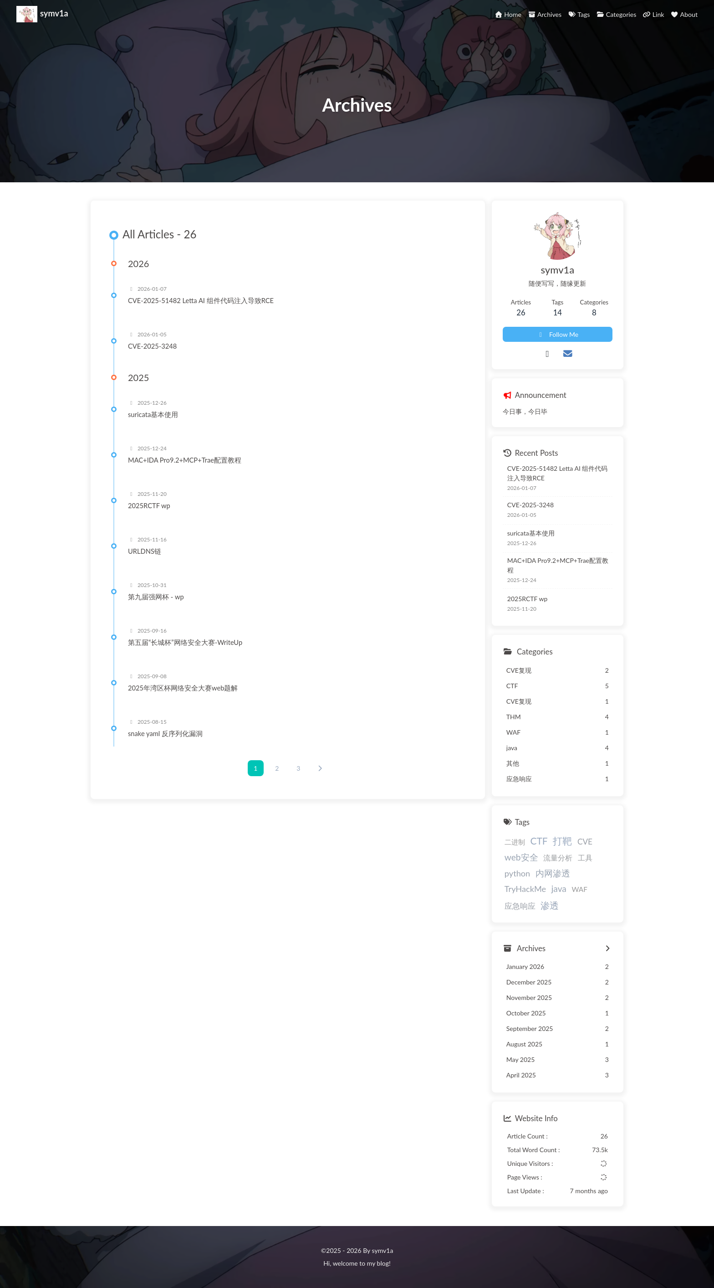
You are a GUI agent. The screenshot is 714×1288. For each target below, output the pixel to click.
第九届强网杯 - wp (156, 596)
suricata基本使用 (153, 414)
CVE (584, 841)
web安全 (521, 857)
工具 (585, 857)
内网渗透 (553, 873)
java (558, 888)
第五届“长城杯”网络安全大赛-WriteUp (185, 642)
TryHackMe (525, 889)
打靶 (562, 840)
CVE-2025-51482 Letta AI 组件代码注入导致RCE (201, 300)
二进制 (515, 842)
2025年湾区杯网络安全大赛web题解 (183, 688)
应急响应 (520, 906)
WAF (579, 889)
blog (383, 1263)
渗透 (550, 905)
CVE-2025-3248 (152, 346)
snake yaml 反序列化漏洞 (165, 733)
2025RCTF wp (149, 505)
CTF (538, 840)
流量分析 (557, 857)
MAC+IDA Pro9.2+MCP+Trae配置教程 (184, 460)
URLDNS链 (144, 551)
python (517, 873)
